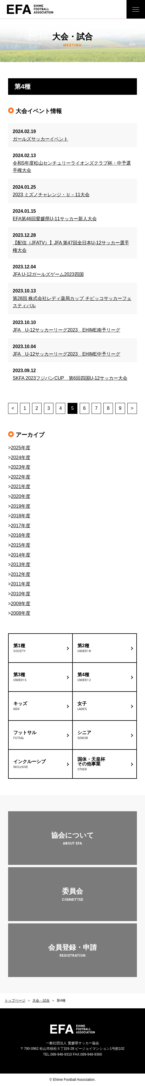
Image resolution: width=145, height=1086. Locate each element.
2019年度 (20, 506)
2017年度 (20, 525)
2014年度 (20, 554)
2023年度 (20, 467)
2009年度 (20, 603)
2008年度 (20, 613)
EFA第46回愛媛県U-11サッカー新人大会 (55, 218)
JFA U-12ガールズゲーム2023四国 (48, 274)
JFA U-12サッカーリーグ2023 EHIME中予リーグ (66, 354)
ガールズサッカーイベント (40, 139)
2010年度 (20, 593)
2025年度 (20, 447)
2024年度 (20, 457)
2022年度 (20, 476)
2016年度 (20, 535)
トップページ (15, 1000)
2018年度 (20, 515)
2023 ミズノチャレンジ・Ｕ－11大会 (51, 194)
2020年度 (20, 496)
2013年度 (20, 564)
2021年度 (20, 486)
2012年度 (20, 574)
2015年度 (20, 545)
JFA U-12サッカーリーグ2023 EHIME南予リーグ (66, 330)
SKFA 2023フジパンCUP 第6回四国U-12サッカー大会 (70, 378)
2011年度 (20, 583)
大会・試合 (41, 1000)
